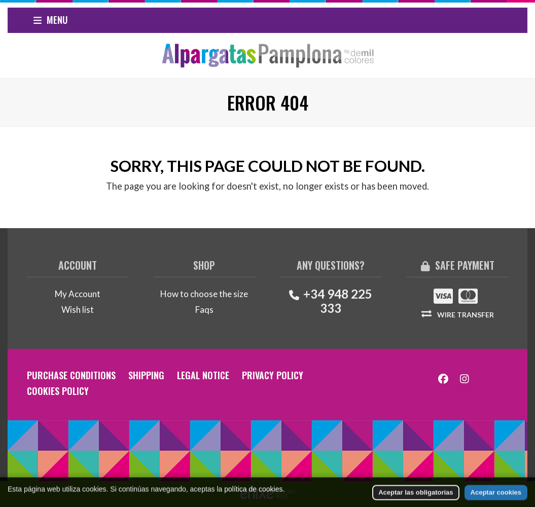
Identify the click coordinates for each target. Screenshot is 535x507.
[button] (50, 20)
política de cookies (253, 502)
